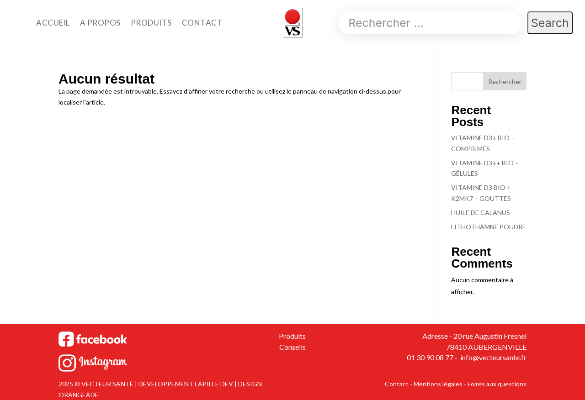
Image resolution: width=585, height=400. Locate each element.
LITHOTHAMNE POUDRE (488, 227)
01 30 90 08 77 (430, 357)
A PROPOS (100, 22)
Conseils (292, 346)
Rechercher (504, 81)
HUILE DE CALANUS (480, 212)
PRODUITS (151, 22)
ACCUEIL (53, 22)
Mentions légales (438, 384)
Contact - (399, 384)
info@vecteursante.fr (492, 357)
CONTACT (202, 22)
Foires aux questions (497, 384)
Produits (292, 336)
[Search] (430, 22)
